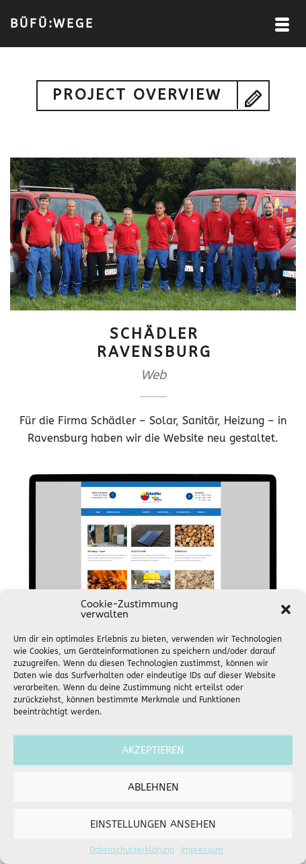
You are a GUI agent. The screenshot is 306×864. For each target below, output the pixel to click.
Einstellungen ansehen (153, 824)
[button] (286, 609)
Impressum (202, 850)
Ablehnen (153, 787)
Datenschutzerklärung (131, 850)
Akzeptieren (153, 750)
